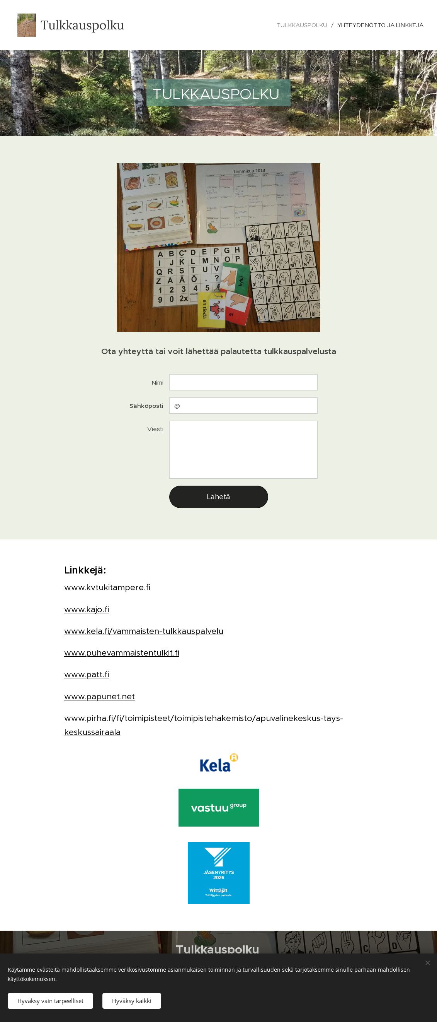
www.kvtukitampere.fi (107, 587)
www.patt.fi (86, 674)
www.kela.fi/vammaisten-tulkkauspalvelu (143, 630)
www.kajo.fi (86, 609)
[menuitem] (304, 25)
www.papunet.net (99, 696)
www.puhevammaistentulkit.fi (121, 652)
